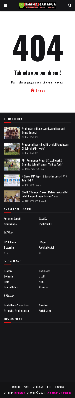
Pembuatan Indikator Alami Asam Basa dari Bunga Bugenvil (43, 130)
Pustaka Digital (46, 247)
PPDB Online (10, 242)
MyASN (42, 276)
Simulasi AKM (10, 224)
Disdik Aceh (44, 271)
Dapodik (8, 271)
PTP (49, 386)
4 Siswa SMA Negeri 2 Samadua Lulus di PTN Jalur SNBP (44, 178)
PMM (6, 282)
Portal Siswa (45, 311)
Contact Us (38, 386)
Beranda (38, 90)
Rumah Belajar (11, 287)
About (26, 386)
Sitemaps (59, 386)
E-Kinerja (8, 276)
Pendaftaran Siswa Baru (16, 305)
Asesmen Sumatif (13, 219)
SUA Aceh (43, 287)
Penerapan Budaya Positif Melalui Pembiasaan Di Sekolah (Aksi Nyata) (45, 146)
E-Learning (9, 247)
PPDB (41, 282)
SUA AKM (43, 219)
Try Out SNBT (45, 224)
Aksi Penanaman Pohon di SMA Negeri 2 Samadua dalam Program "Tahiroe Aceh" (42, 162)
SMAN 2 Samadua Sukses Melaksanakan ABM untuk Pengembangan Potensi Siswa (45, 194)
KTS (6, 253)
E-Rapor (42, 242)
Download (43, 305)
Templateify (19, 392)
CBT (41, 253)
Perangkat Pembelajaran (16, 311)
